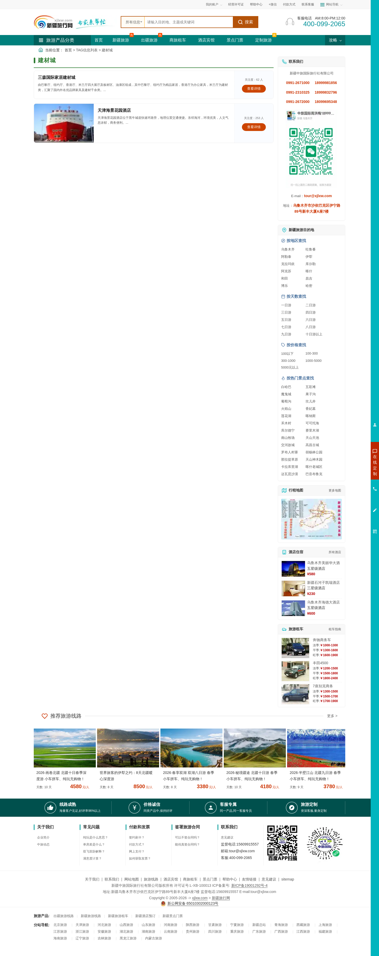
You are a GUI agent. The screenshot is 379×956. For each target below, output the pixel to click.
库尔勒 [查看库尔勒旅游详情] (311, 264)
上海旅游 (325, 925)
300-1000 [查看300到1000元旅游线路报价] (288, 361)
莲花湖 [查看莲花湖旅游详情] (286, 416)
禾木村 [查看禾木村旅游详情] (286, 423)
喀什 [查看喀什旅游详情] (309, 271)
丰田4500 (320, 663)
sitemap (287, 879)
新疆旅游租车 (118, 916)
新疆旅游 (120, 40)
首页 (98, 40)
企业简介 (43, 837)
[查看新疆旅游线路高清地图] (311, 519)
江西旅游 (303, 931)
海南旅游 (60, 938)
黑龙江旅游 (128, 938)
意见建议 (227, 837)
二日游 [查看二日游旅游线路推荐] (311, 305)
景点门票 (235, 40)
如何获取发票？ (140, 858)
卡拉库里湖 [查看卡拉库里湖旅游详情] (289, 467)
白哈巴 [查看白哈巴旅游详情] (286, 387)
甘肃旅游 (215, 925)
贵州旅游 (192, 931)
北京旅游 (60, 925)
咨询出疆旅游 (352, 474)
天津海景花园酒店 (114, 110)
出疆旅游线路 (63, 916)
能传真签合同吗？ (187, 844)
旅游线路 (151, 879)
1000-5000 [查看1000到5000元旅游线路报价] (314, 361)
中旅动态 (43, 844)
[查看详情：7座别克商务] (295, 694)
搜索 (245, 22)
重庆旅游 (237, 931)
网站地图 (131, 879)
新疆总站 (259, 925)
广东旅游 (259, 931)
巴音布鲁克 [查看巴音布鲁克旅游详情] (314, 474)
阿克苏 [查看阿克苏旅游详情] (286, 271)
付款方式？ (137, 844)
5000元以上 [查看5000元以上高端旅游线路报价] (290, 367)
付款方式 (289, 4)
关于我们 (92, 879)
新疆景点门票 (173, 916)
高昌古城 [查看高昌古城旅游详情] (312, 445)
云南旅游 (170, 931)
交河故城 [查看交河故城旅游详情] (288, 445)
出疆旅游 (149, 40)
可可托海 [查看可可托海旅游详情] (312, 423)
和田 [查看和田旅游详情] (284, 278)
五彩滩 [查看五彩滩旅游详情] (311, 387)
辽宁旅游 (82, 938)
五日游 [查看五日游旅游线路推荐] (286, 320)
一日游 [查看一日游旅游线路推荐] (286, 305)
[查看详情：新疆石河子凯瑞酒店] (293, 588)
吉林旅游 (104, 938)
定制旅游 (263, 40)
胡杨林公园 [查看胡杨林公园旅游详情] (314, 452)
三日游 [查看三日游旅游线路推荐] (286, 312)
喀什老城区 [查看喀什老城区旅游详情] (314, 467)
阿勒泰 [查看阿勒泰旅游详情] (286, 257)
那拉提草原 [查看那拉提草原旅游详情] (289, 459)
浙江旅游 (82, 931)
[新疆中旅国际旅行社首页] (75, 22)
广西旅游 (281, 931)
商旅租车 (178, 40)
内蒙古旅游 (153, 938)
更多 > (332, 716)
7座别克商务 (323, 686)
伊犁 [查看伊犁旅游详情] (309, 257)
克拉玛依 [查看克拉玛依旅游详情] (288, 264)
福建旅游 (325, 931)
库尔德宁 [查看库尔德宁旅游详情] (288, 430)
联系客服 (308, 4)
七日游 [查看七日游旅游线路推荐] (286, 327)
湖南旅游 (148, 931)
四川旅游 (215, 931)
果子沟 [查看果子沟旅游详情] (311, 394)
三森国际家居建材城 (56, 77)
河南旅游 (170, 925)
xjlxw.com (200, 898)
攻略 (335, 40)
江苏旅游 (60, 931)
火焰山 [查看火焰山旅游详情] (286, 409)
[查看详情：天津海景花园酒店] (64, 123)
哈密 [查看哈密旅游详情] (309, 286)
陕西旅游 (192, 925)
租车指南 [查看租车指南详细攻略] (335, 629)
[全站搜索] (189, 22)
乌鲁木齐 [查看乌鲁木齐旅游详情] (288, 249)
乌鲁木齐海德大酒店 (323, 602)
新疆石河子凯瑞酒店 (323, 582)
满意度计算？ (92, 858)
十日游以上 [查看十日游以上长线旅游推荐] (314, 334)
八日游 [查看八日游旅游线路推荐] (311, 327)
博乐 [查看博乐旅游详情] (284, 286)
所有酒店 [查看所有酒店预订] (335, 552)
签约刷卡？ (137, 837)
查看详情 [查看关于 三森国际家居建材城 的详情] (254, 89)
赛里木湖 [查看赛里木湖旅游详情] (312, 430)
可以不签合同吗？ (187, 837)
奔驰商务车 (322, 640)
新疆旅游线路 (91, 916)
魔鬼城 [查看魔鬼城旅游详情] (286, 394)
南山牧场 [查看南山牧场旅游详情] (288, 438)
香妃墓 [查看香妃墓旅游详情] (311, 409)
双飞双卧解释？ (94, 851)
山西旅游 (126, 925)
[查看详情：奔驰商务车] (295, 648)
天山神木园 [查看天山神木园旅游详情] (314, 459)
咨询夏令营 (351, 483)
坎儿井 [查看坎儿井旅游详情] (311, 401)
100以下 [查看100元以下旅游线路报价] (287, 354)
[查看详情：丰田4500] (295, 671)
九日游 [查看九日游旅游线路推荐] (286, 334)
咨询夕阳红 (351, 502)
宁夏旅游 (237, 925)
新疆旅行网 (221, 898)
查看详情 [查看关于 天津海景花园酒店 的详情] (254, 127)
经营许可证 (236, 4)
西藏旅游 (303, 925)
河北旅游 (104, 925)
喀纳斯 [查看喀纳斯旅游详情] (311, 416)
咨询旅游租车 (352, 493)
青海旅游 (281, 925)
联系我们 (112, 879)
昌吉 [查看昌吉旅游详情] (309, 278)
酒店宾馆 (206, 40)
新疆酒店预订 (145, 916)
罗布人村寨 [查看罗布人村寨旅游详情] (289, 452)
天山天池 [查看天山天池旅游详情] (312, 438)
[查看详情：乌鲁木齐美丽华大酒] (293, 568)
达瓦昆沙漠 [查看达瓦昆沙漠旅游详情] (289, 474)
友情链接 (249, 879)
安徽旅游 (104, 931)
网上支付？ (137, 851)
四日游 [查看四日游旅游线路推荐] (311, 312)
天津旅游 (82, 925)
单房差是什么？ (94, 844)
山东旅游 (148, 925)
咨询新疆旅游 (352, 465)
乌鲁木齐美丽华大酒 (323, 563)
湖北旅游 (126, 931)
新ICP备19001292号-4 (249, 885)
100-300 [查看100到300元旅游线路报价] (312, 353)
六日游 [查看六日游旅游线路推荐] (311, 320)
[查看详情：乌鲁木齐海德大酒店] (293, 608)
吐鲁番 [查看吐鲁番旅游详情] (311, 249)
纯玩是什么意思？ (95, 837)
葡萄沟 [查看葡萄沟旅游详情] (286, 401)
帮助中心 (256, 4)
